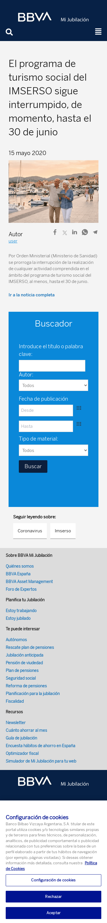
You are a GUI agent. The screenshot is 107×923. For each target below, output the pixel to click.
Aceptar (53, 916)
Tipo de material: (38, 439)
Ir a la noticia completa (31, 295)
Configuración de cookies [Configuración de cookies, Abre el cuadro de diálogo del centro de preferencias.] (53, 883)
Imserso (63, 530)
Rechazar (53, 900)
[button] (98, 32)
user (13, 241)
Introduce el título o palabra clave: (51, 350)
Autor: (26, 375)
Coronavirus (30, 530)
